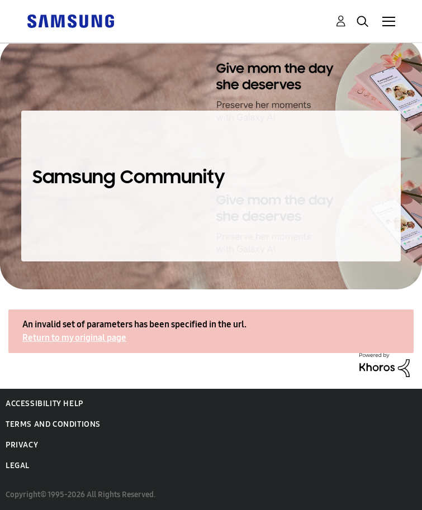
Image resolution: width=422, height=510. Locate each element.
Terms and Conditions (53, 424)
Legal (18, 465)
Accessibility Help (44, 403)
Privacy (22, 445)
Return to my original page (74, 337)
